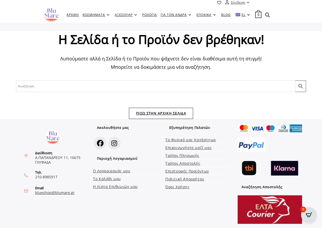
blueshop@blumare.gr (55, 192)
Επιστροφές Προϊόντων (187, 171)
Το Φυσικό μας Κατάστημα (190, 139)
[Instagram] (114, 143)
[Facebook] (100, 143)
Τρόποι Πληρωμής (182, 155)
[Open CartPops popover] (309, 215)
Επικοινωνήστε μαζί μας (188, 147)
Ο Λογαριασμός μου (111, 170)
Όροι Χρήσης (177, 186)
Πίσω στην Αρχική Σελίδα (161, 113)
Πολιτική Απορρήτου (184, 178)
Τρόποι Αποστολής (182, 163)
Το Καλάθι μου (107, 178)
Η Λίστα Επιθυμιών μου (115, 186)
